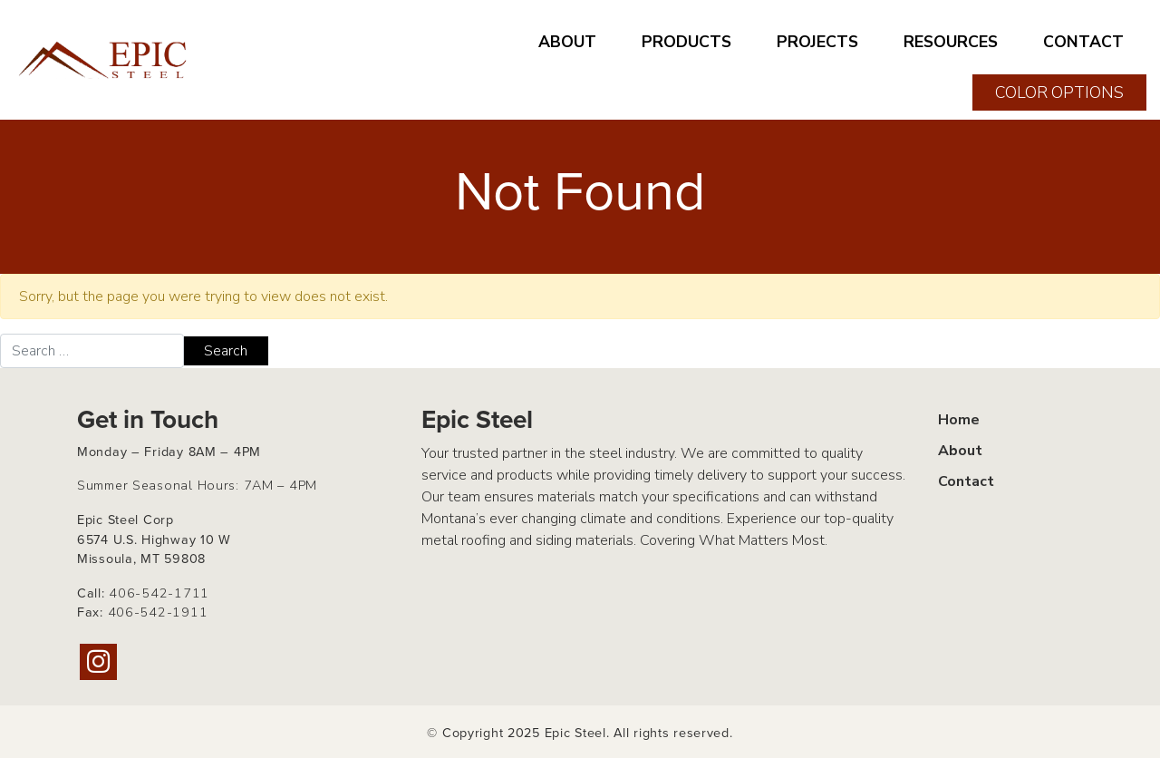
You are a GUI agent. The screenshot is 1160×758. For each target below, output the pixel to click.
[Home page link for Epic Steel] (104, 60)
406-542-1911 (158, 612)
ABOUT (567, 42)
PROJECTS (817, 42)
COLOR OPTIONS (1059, 92)
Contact (966, 481)
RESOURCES (951, 42)
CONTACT (1083, 42)
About (960, 451)
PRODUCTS (686, 42)
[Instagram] (98, 662)
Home (959, 420)
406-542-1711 (159, 593)
